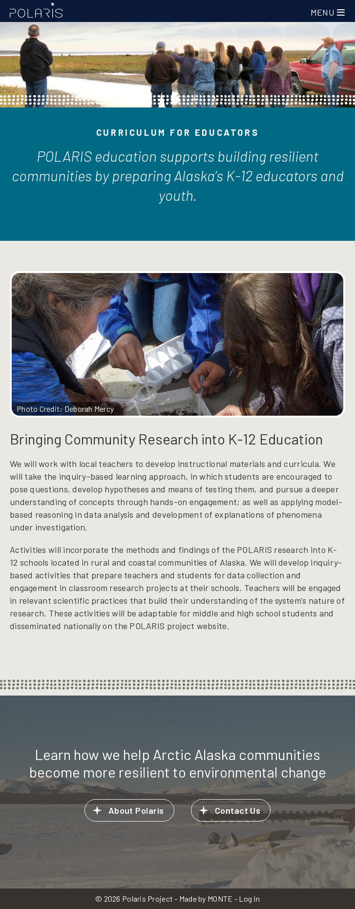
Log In (249, 898)
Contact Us (238, 810)
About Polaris (136, 810)
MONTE (220, 898)
